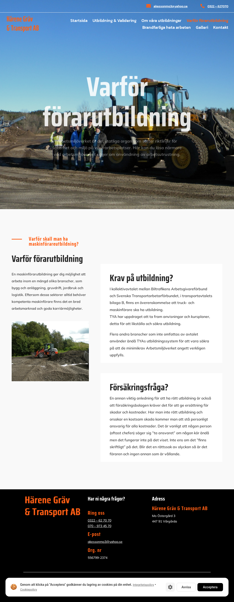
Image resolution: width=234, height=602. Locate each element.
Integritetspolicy (143, 584)
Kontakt (220, 28)
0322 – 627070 (217, 6)
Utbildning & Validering (114, 21)
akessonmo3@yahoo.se (171, 6)
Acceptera (210, 587)
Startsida (79, 21)
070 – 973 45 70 (99, 526)
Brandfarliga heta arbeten (166, 28)
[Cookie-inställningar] (170, 587)
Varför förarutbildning (207, 21)
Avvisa (186, 587)
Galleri (202, 28)
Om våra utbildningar (161, 21)
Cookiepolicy (28, 589)
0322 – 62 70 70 (99, 520)
